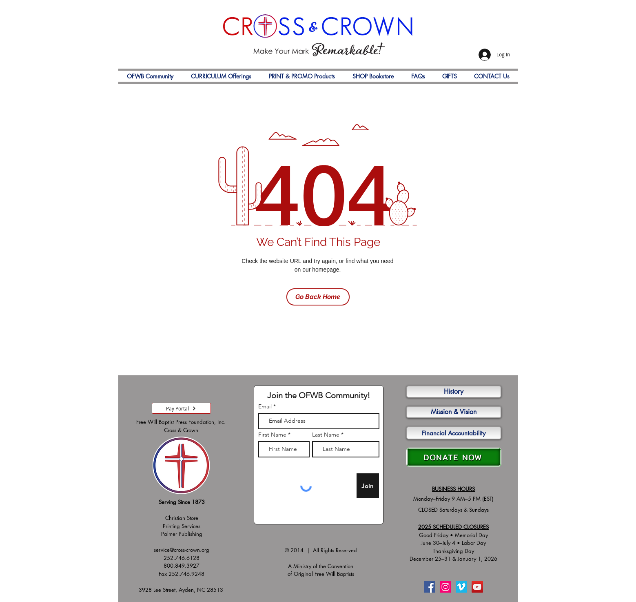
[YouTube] (477, 587)
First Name (272, 434)
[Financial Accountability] (453, 432)
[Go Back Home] (318, 296)
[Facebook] (429, 587)
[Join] (368, 485)
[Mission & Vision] (453, 412)
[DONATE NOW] (453, 457)
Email (265, 406)
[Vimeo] (461, 587)
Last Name (325, 434)
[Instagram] (445, 587)
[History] (453, 392)
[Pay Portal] (181, 408)
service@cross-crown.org (181, 549)
